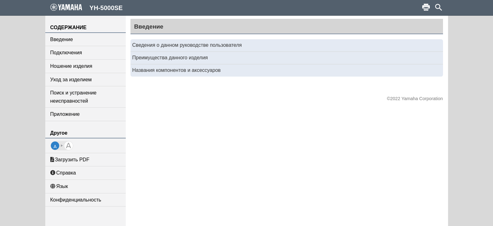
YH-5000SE (86, 7)
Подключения (66, 52)
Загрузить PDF (70, 159)
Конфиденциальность (75, 199)
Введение (61, 39)
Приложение (65, 114)
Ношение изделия (71, 66)
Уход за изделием (71, 79)
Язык (59, 186)
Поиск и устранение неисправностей (73, 97)
